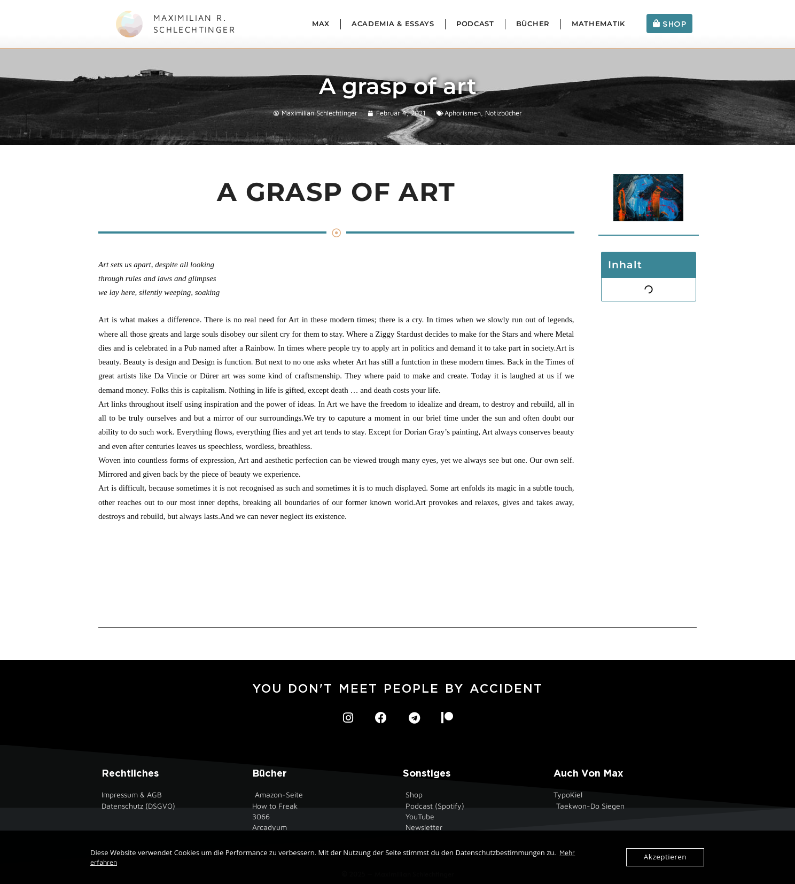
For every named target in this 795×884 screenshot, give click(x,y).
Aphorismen (463, 113)
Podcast (475, 24)
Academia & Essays (393, 24)
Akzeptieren (666, 857)
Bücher (533, 24)
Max (321, 24)
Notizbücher (503, 113)
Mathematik (598, 24)
